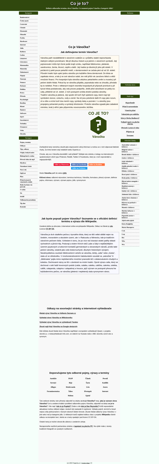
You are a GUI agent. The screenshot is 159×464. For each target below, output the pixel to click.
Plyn (21, 176)
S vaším (22, 190)
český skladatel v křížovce (127, 162)
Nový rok (23, 170)
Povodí (105, 378)
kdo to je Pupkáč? (63, 406)
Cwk (123, 231)
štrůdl (22, 196)
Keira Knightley (127, 224)
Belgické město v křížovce (127, 150)
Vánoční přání (130, 110)
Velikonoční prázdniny (28, 200)
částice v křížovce (128, 158)
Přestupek (88, 391)
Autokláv (53, 378)
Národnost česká (26, 166)
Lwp (123, 234)
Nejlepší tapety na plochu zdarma (130, 123)
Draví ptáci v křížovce (129, 174)
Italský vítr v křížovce (129, 191)
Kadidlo (105, 383)
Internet (105, 391)
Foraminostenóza (53, 391)
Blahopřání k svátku (27, 156)
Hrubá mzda (70, 387)
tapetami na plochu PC (83, 426)
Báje (70, 383)
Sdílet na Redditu (96, 164)
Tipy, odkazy (24, 149)
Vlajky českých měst (27, 152)
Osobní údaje (85, 463)
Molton (70, 396)
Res (123, 237)
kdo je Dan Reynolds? (90, 406)
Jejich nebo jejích (128, 220)
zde (111, 226)
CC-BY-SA (50, 229)
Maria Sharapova (128, 227)
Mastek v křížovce (128, 207)
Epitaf (88, 396)
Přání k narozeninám (130, 107)
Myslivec (23, 163)
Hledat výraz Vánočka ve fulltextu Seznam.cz (58, 313)
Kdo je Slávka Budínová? (130, 118)
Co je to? (79, 3)
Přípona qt (130, 132)
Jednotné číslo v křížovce (130, 194)
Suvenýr (53, 383)
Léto (87, 387)
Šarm (88, 383)
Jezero (105, 387)
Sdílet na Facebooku (79, 164)
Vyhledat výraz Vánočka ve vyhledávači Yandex (59, 322)
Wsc (123, 244)
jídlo (65, 173)
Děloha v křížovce (128, 171)
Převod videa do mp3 (27, 159)
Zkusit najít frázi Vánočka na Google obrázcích (58, 326)
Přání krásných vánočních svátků (26, 181)
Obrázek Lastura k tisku (130, 128)
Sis (21, 193)
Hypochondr (130, 103)
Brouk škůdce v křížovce (130, 154)
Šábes (70, 391)
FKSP (70, 378)
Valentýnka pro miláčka (130, 114)
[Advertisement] (79, 28)
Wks (123, 241)
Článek (88, 378)
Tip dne (22, 203)
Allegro (53, 387)
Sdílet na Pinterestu (62, 164)
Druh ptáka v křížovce (129, 178)
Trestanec (130, 135)
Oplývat (23, 173)
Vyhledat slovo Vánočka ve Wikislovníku (56, 318)
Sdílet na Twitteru (79, 168)
